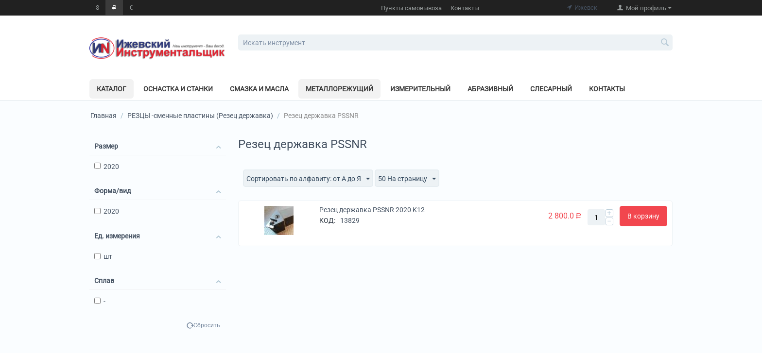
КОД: (327, 220)
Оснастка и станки (178, 89)
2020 (106, 166)
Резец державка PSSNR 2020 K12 (372, 210)
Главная (103, 115)
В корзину (643, 216)
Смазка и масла (259, 89)
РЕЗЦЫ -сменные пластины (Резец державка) (200, 115)
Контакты (464, 8)
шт (103, 256)
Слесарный (551, 89)
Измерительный (420, 89)
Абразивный (490, 89)
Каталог (111, 89)
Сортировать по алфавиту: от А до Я (308, 179)
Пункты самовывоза (411, 8)
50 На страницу (407, 179)
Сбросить (206, 325)
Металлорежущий (339, 89)
